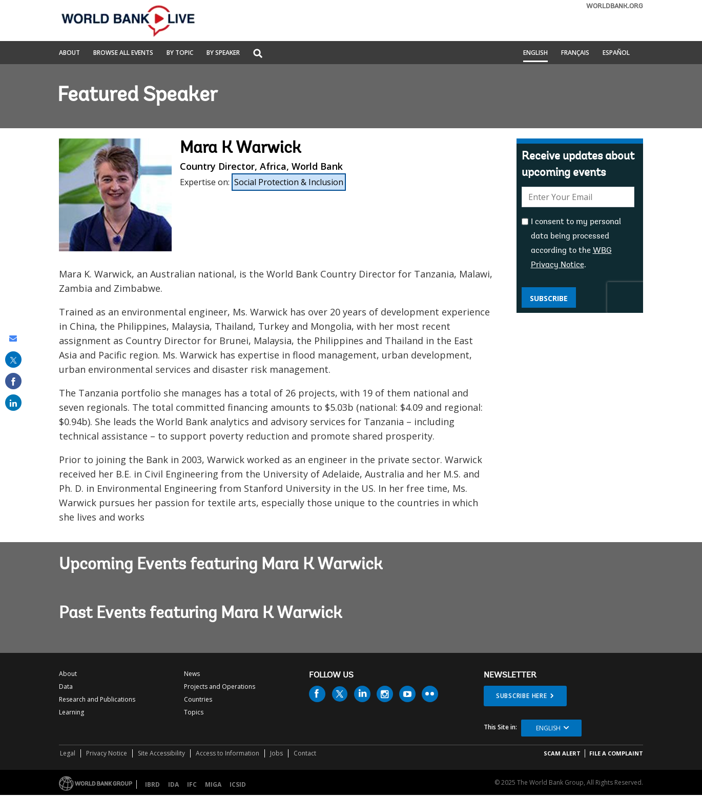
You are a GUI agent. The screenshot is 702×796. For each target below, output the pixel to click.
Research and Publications (97, 699)
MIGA (213, 784)
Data (66, 686)
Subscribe (549, 298)
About (69, 53)
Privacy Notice (106, 753)
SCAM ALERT (562, 753)
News (192, 673)
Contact (305, 753)
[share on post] (13, 359)
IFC (192, 784)
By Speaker (223, 53)
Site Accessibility (161, 753)
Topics (193, 712)
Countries (198, 699)
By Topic (180, 53)
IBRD (152, 784)
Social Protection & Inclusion (288, 182)
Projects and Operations (219, 686)
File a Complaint (616, 753)
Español (616, 53)
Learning (71, 712)
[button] (257, 54)
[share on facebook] (13, 381)
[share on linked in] (13, 402)
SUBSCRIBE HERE (521, 695)
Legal (67, 753)
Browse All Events (123, 53)
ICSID (238, 784)
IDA (173, 784)
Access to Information (227, 753)
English (535, 53)
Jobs (276, 753)
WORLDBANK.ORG (614, 6)
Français (575, 53)
